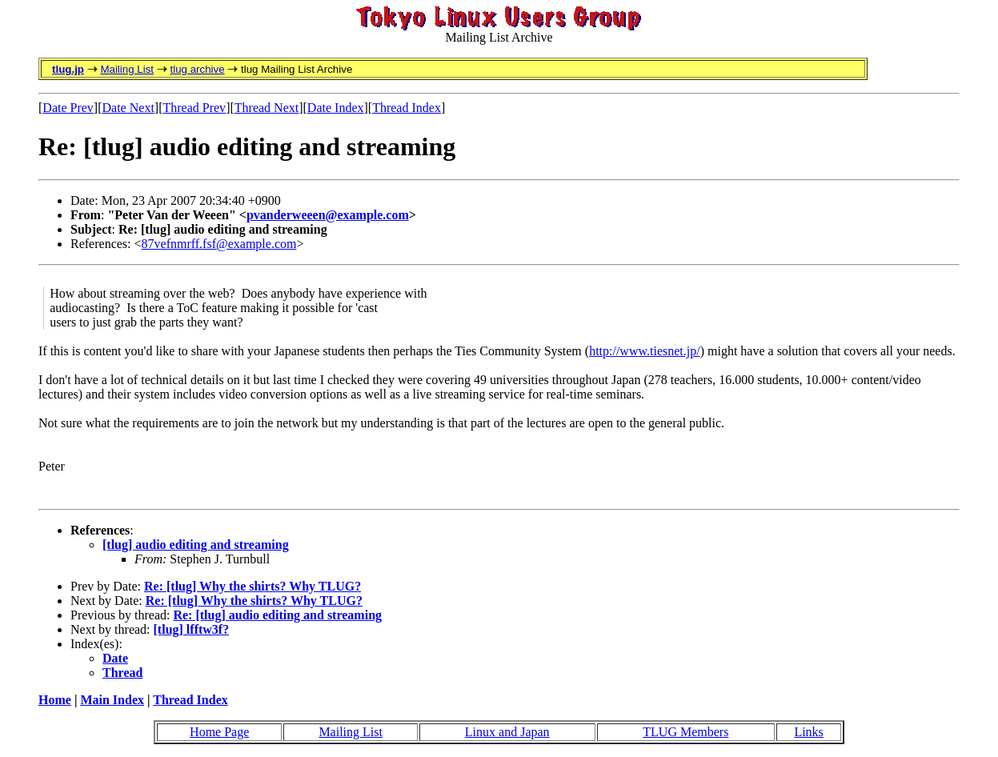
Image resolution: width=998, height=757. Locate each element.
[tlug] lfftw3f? (192, 629)
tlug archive (197, 69)
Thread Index (406, 107)
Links (808, 732)
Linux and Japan (507, 732)
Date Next (128, 107)
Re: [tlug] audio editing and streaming (277, 615)
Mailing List (127, 69)
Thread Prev (194, 107)
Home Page (219, 732)
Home (54, 700)
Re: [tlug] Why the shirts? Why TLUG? (252, 586)
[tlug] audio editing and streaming (195, 544)
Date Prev (68, 107)
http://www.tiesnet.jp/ (644, 351)
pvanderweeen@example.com (327, 215)
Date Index (335, 107)
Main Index (112, 700)
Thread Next (266, 107)
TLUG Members (685, 732)
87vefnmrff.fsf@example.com (219, 243)
